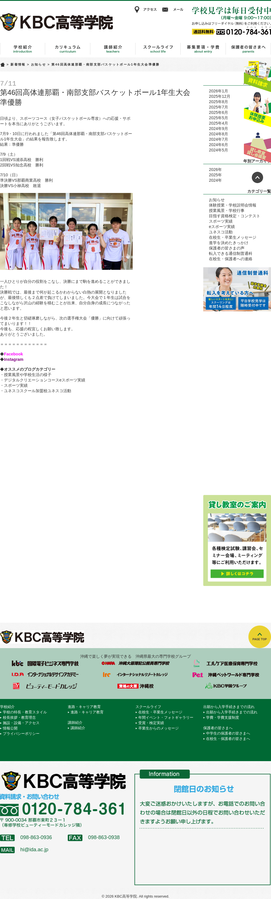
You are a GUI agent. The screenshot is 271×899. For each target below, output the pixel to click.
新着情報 (17, 64)
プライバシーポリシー (21, 733)
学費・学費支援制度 (222, 717)
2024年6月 (218, 144)
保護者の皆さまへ (248, 49)
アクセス (145, 9)
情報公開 (10, 728)
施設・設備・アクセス (21, 723)
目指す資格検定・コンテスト (234, 216)
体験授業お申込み (257, 110)
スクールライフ (158, 49)
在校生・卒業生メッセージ (232, 237)
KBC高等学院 (56, 22)
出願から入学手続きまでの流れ (203, 49)
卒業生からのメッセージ (158, 728)
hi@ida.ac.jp (34, 849)
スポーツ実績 (16, 385)
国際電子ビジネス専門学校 (45, 663)
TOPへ (259, 637)
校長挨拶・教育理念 (19, 717)
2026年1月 (218, 91)
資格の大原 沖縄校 (135, 686)
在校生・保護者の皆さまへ (228, 739)
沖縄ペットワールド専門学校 (225, 674)
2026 (213, 169)
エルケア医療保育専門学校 (225, 663)
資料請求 (257, 74)
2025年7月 (218, 107)
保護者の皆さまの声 (226, 248)
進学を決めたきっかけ (228, 242)
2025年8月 (218, 101)
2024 (213, 180)
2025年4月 (218, 123)
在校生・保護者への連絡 (230, 259)
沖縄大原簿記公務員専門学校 (135, 663)
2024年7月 (218, 139)
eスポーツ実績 (222, 226)
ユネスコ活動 (221, 232)
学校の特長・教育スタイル (25, 712)
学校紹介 (22, 49)
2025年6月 (218, 112)
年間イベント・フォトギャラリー (165, 717)
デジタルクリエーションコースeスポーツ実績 (44, 380)
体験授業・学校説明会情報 (232, 205)
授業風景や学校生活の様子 (27, 374)
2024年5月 (218, 150)
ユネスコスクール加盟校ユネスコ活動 (37, 390)
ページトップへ (257, 177)
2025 (213, 175)
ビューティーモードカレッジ (45, 686)
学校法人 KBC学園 (225, 686)
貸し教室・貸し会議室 (257, 145)
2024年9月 (218, 128)
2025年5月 (218, 118)
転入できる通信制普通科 (230, 253)
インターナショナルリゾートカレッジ (135, 674)
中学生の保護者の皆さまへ (228, 733)
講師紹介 (113, 49)
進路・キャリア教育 (67, 49)
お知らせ (38, 64)
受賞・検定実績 (151, 723)
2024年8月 (218, 134)
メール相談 (173, 9)
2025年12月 (219, 96)
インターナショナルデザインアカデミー (45, 674)
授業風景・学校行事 (226, 210)
